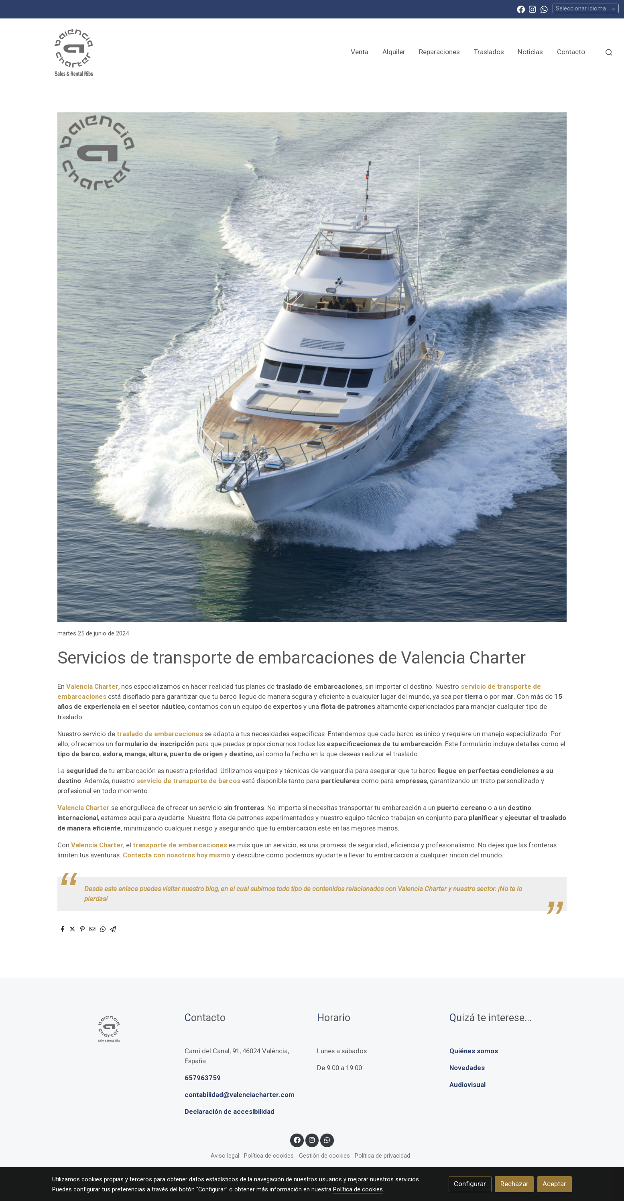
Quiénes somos (473, 1051)
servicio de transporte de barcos (187, 781)
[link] (72, 51)
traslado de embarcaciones (160, 734)
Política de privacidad (382, 1155)
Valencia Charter (92, 686)
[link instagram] (532, 9)
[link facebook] (521, 9)
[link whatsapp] (544, 9)
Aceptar (554, 1184)
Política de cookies (269, 1155)
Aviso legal (225, 1155)
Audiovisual (467, 1085)
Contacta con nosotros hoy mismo (176, 855)
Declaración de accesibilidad (229, 1111)
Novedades (467, 1068)
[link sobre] (113, 1028)
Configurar (470, 1184)
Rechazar (514, 1184)
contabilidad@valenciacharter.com (240, 1095)
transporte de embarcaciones (180, 845)
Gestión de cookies (324, 1155)
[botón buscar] (608, 52)
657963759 (203, 1078)
